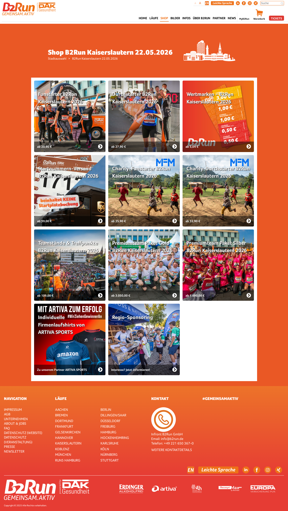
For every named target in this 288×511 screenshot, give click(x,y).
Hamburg (108, 432)
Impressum (13, 409)
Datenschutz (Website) (23, 433)
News (232, 18)
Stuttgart (109, 460)
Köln (104, 449)
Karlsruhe (109, 443)
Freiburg (107, 426)
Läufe (61, 398)
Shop (164, 18)
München (63, 454)
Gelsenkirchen (67, 432)
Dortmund (64, 421)
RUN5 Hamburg (67, 460)
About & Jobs (15, 423)
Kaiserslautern (68, 443)
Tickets (276, 18)
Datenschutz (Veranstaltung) (18, 439)
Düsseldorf (110, 421)
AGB (7, 414)
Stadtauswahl (57, 58)
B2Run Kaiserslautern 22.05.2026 (95, 58)
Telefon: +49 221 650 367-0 (172, 443)
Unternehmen (16, 419)
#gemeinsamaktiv (220, 398)
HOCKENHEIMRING (114, 438)
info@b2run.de (172, 439)
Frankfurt (64, 426)
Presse (9, 446)
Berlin (105, 409)
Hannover (64, 438)
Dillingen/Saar (113, 415)
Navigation (15, 398)
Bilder (175, 18)
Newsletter (14, 451)
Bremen (61, 415)
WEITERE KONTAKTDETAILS (171, 450)
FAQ (7, 428)
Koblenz (62, 449)
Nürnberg (109, 454)
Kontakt (160, 398)
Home (143, 18)
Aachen (61, 409)
